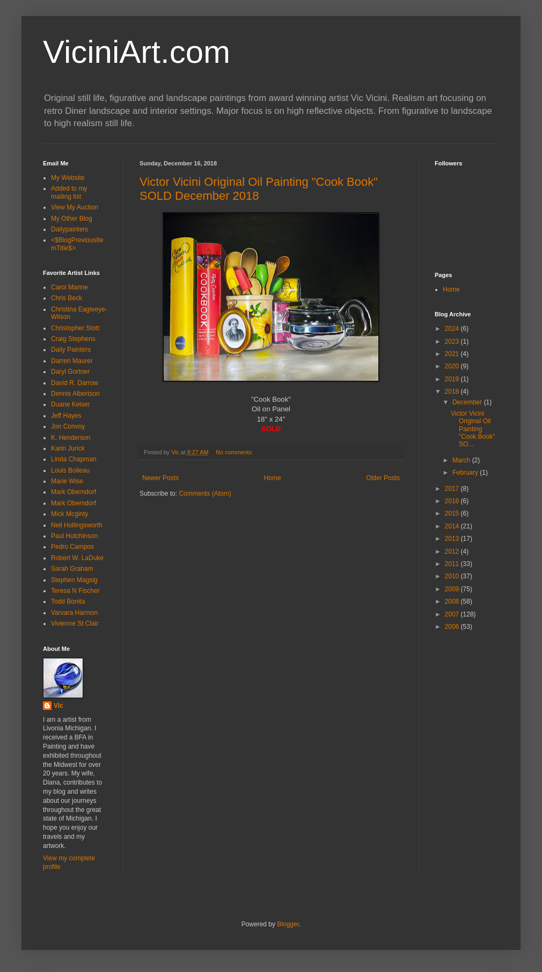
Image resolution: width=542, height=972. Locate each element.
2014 (453, 526)
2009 (453, 589)
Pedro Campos (72, 546)
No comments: (235, 452)
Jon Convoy (68, 426)
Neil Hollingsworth (76, 525)
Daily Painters (71, 349)
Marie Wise (67, 481)
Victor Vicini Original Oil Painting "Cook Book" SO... (473, 429)
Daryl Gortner (70, 371)
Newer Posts (160, 478)
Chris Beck (66, 298)
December (468, 402)
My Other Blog (71, 218)
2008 (453, 601)
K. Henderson (70, 437)
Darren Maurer (72, 361)
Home (272, 478)
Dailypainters (69, 229)
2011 (453, 564)
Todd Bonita (68, 601)
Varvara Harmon (74, 612)
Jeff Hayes (66, 415)
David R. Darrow (74, 383)
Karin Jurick (68, 448)
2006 (453, 626)
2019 (453, 379)
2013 (453, 538)
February (466, 472)
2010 (453, 576)
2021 (453, 354)
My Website (67, 178)
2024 (453, 328)
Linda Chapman (74, 459)
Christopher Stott (75, 328)
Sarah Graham (72, 568)
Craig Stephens (73, 339)
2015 (453, 513)
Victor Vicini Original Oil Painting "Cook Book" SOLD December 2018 (259, 188)
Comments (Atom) (205, 493)
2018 (453, 391)
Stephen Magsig (74, 580)
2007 (453, 614)
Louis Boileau (70, 470)
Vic (58, 705)
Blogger (288, 924)
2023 (453, 341)
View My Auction (74, 207)
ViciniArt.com (136, 52)
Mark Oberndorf (73, 492)
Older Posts (383, 478)
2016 (453, 501)
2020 (453, 366)
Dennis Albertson (75, 393)
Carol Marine (69, 287)
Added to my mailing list (69, 192)
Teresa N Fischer (75, 590)
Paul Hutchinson (74, 536)
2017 (453, 488)
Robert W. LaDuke (77, 558)
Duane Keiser (70, 404)
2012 (453, 551)
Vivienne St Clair (75, 623)
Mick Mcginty (69, 514)
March (462, 460)
